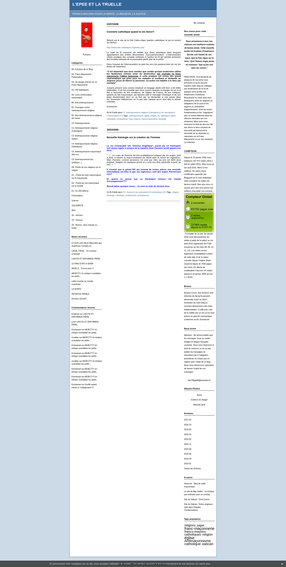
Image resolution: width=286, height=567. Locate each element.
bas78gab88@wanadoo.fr (199, 380)
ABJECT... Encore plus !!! (83, 268)
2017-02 (187, 420)
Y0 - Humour (77, 220)
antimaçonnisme (136, 116)
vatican (207, 544)
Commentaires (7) (114, 116)
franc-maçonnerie (200, 528)
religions (190, 525)
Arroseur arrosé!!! (79, 299)
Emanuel (75, 314)
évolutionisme (143, 195)
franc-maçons (134, 119)
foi (159, 116)
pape (200, 525)
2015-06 (187, 454)
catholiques (193, 534)
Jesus (199, 395)
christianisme (122, 119)
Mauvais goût (199, 405)
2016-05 (187, 429)
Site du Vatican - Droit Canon (197, 499)
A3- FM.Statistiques (80, 90)
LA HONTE (76, 289)
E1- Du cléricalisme (80, 191)
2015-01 (187, 464)
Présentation (77, 196)
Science (75, 201)
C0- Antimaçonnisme (81, 123)
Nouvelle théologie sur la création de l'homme (133, 137)
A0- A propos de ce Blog (82, 69)
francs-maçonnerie (149, 119)
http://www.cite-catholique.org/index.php (126, 47)
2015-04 (187, 459)
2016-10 (187, 425)
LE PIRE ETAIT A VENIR (82, 264)
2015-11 (187, 444)
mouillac (75, 337)
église (190, 538)
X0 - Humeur (77, 215)
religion (207, 534)
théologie (162, 119)
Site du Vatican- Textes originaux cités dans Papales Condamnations (198, 507)
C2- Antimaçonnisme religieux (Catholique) (141, 112)
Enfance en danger (199, 400)
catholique (193, 544)
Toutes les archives (192, 469)
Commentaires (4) (157, 192)
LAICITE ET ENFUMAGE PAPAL (86, 259)
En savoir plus (203, 563)
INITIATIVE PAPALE (80, 294)
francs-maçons (195, 531)
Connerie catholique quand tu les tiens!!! (130, 31)
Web (74, 210)
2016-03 (187, 434)
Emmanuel (76, 330)
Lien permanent (167, 112)
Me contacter (199, 23)
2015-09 (187, 449)
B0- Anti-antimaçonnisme (83, 103)
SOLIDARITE (77, 206)
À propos (87, 55)
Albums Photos (192, 388)
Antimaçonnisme (198, 541)
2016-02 (187, 439)
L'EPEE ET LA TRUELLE (97, 4)
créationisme (130, 195)
